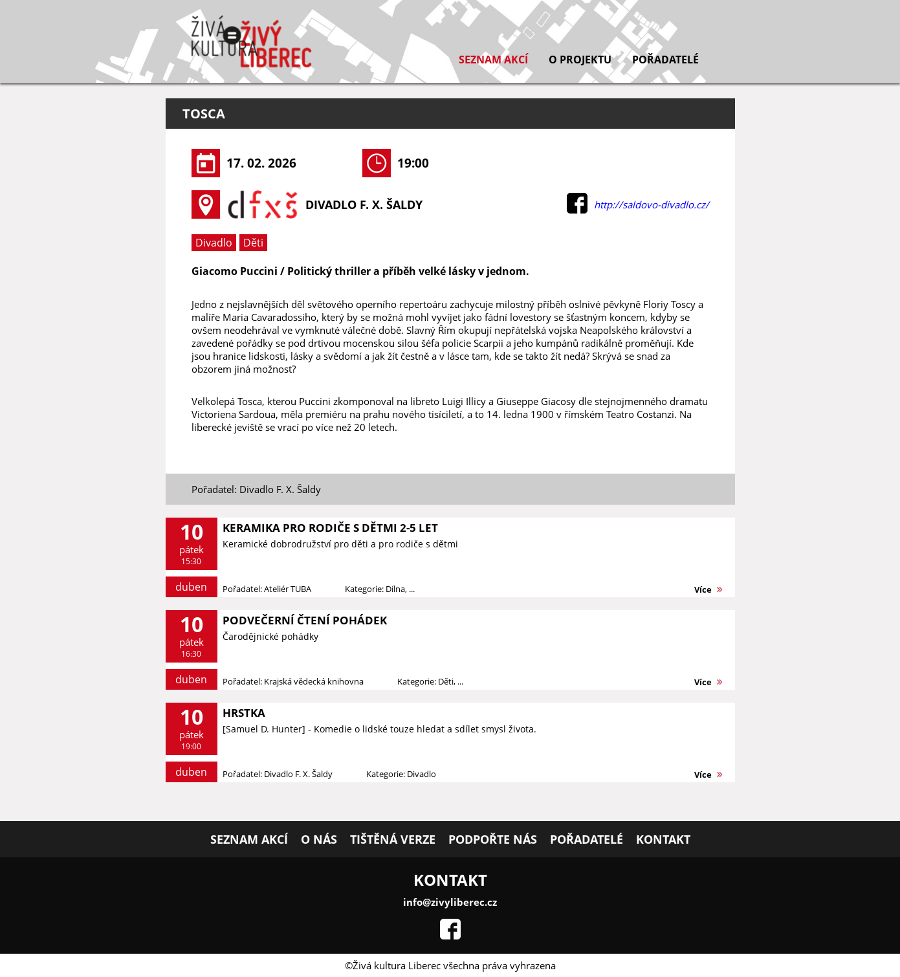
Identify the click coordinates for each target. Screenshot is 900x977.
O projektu (580, 59)
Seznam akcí (493, 59)
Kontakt (663, 839)
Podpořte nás (492, 839)
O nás (319, 839)
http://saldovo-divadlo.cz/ (651, 204)
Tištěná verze (392, 839)
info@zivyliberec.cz (450, 901)
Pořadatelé (665, 59)
